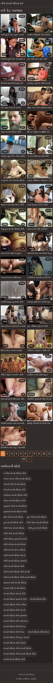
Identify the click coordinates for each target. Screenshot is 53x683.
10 (44, 453)
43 (24, 459)
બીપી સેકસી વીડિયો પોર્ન (12, 3)
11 (49, 453)
